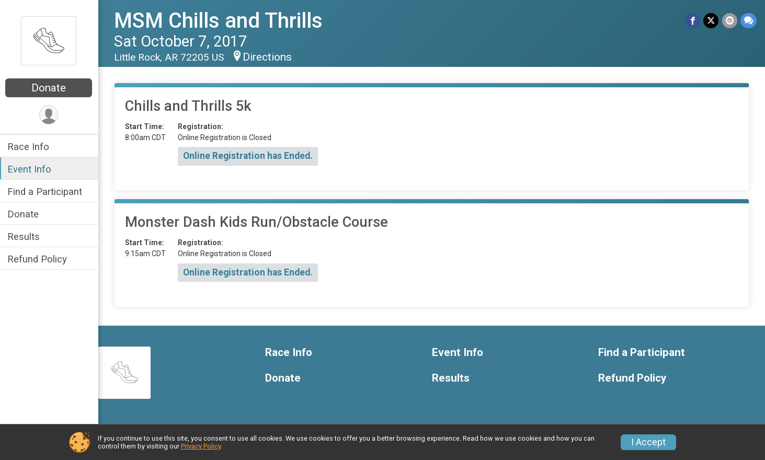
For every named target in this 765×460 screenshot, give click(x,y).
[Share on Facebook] (693, 20)
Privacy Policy (201, 446)
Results (24, 236)
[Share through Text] (748, 20)
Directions (268, 57)
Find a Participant (45, 191)
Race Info (29, 146)
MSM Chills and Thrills (219, 20)
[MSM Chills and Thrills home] (49, 40)
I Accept (648, 442)
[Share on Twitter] (711, 20)
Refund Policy (38, 259)
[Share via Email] (729, 20)
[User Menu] (50, 114)
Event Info (30, 169)
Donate (49, 88)
